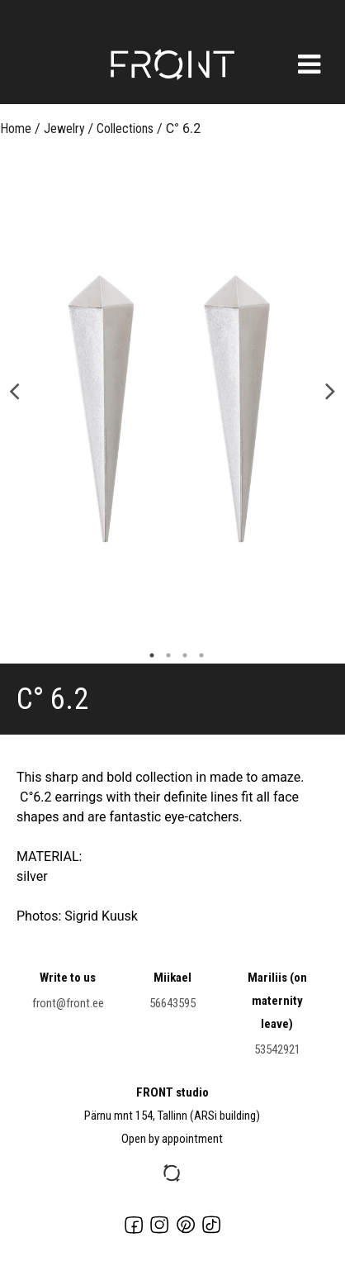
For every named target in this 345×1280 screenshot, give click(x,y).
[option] (172, 405)
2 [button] (164, 655)
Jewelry (64, 128)
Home (15, 128)
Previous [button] (14, 390)
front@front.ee (68, 1003)
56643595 (172, 1003)
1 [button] (147, 655)
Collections (125, 128)
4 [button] (197, 655)
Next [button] (330, 390)
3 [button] (180, 655)
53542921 (277, 1049)
